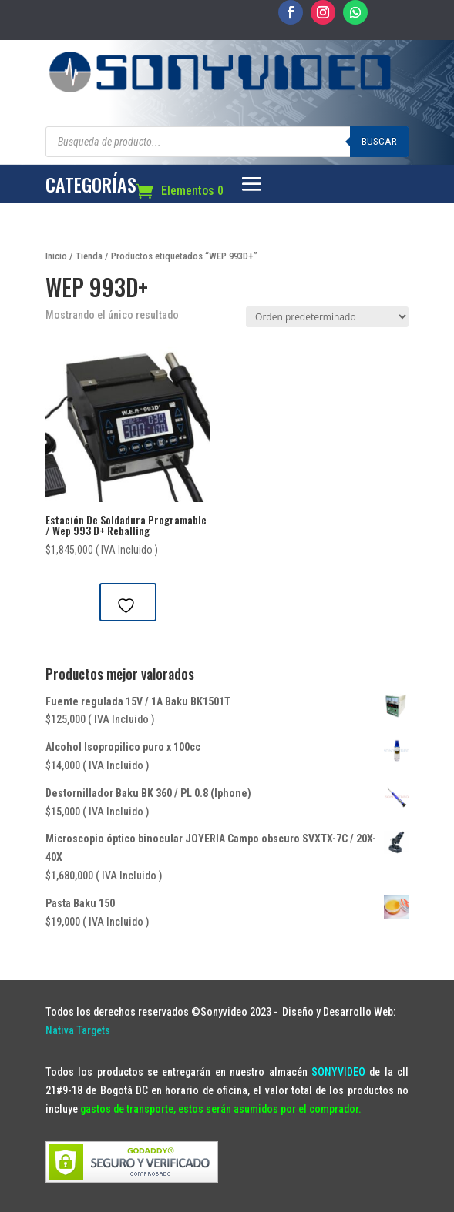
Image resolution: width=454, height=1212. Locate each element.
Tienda (89, 256)
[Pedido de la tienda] (327, 316)
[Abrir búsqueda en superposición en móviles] (227, 141)
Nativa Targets (77, 1030)
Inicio (56, 256)
